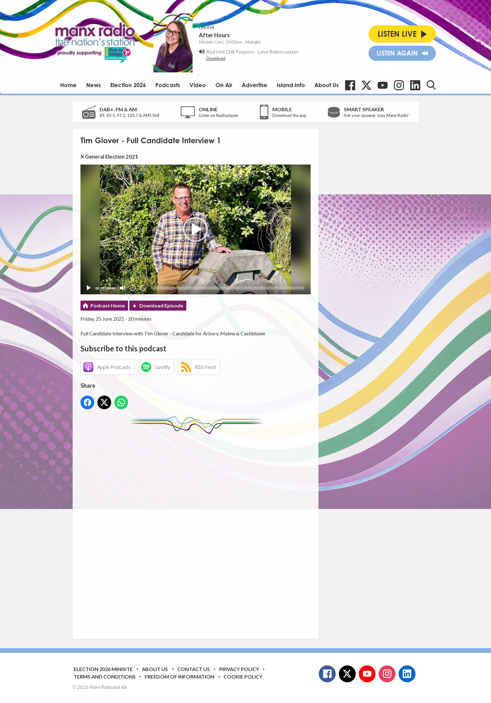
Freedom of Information (179, 676)
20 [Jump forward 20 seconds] (143, 287)
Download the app (289, 115)
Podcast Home (107, 305)
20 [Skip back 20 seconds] (133, 287)
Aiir (124, 687)
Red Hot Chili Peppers (230, 52)
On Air (223, 84)
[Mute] (123, 288)
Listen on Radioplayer (218, 115)
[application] (195, 229)
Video (197, 84)
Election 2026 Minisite (103, 669)
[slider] (227, 288)
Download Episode (161, 305)
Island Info (291, 84)
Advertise (254, 84)
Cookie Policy (243, 676)
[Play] (88, 288)
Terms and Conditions (105, 676)
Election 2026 (128, 84)
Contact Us (193, 669)
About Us (326, 84)
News (93, 84)
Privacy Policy (239, 669)
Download (215, 58)
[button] (195, 229)
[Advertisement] (197, 531)
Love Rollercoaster (277, 52)
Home (68, 84)
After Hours (214, 35)
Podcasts (167, 84)
